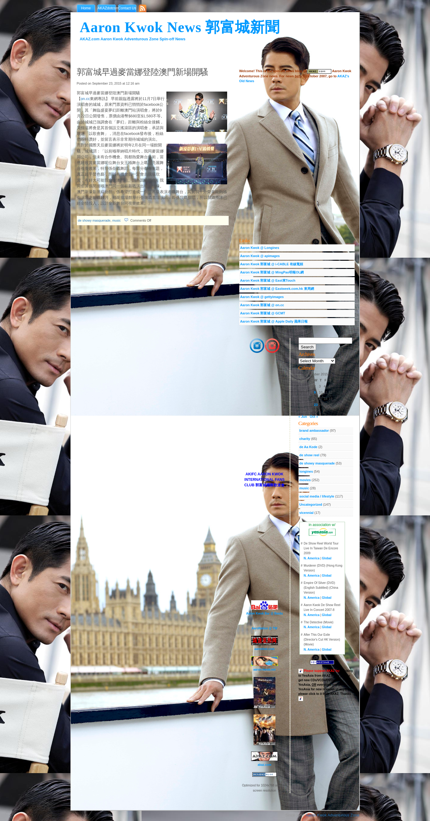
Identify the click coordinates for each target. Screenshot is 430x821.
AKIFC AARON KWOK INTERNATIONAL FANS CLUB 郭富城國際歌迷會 (264, 479)
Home (86, 8)
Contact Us (127, 8)
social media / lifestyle (316, 496)
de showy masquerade (94, 220)
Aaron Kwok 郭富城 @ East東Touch (267, 280)
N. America (311, 558)
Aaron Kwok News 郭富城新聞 (180, 27)
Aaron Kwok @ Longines (259, 248)
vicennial (306, 512)
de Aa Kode (308, 447)
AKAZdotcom (107, 8)
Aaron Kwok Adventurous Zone (332, 815)
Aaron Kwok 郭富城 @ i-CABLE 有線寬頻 (271, 264)
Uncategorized (310, 504)
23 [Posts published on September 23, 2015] (316, 405)
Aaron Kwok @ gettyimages (262, 297)
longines (306, 471)
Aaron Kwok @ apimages (260, 256)
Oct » (314, 416)
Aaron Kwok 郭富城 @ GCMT (262, 313)
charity (304, 439)
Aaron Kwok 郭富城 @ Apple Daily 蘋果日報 (274, 321)
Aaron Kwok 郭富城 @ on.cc (262, 305)
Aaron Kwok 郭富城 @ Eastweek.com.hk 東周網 (277, 288)
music (116, 220)
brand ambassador (314, 430)
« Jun (303, 416)
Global (326, 558)
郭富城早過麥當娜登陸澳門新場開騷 (142, 72)
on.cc (85, 98)
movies (305, 480)
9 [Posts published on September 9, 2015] (315, 392)
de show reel (309, 455)
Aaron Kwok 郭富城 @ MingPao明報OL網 (272, 272)
